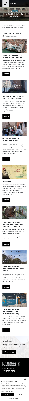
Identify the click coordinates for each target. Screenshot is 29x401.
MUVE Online (11, 25)
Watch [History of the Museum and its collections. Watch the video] (6, 116)
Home (4, 25)
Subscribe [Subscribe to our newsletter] (9, 352)
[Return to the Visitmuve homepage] (9, 3)
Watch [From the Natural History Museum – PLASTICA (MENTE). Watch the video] (6, 330)
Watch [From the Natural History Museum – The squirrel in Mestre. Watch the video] (6, 244)
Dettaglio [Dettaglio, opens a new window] (11, 391)
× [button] (27, 379)
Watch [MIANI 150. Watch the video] (6, 199)
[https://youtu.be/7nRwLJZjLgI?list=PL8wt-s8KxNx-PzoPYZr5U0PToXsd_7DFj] (14, 86)
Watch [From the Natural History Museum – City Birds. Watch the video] (6, 287)
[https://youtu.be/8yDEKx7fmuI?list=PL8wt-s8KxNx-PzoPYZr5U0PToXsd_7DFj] (14, 46)
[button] (26, 3)
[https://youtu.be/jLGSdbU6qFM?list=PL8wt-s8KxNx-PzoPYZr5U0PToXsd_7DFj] (14, 129)
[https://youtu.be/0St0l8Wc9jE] (14, 212)
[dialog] (14, 389)
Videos (18, 25)
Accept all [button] (7, 394)
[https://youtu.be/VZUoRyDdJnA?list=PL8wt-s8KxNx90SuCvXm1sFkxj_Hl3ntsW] (14, 172)
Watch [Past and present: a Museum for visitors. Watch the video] (6, 73)
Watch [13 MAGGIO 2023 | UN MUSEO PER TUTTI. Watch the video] (6, 159)
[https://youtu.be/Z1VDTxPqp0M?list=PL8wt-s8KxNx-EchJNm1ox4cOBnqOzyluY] (14, 257)
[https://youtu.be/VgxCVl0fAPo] (14, 300)
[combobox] (25, 379)
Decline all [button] (21, 394)
